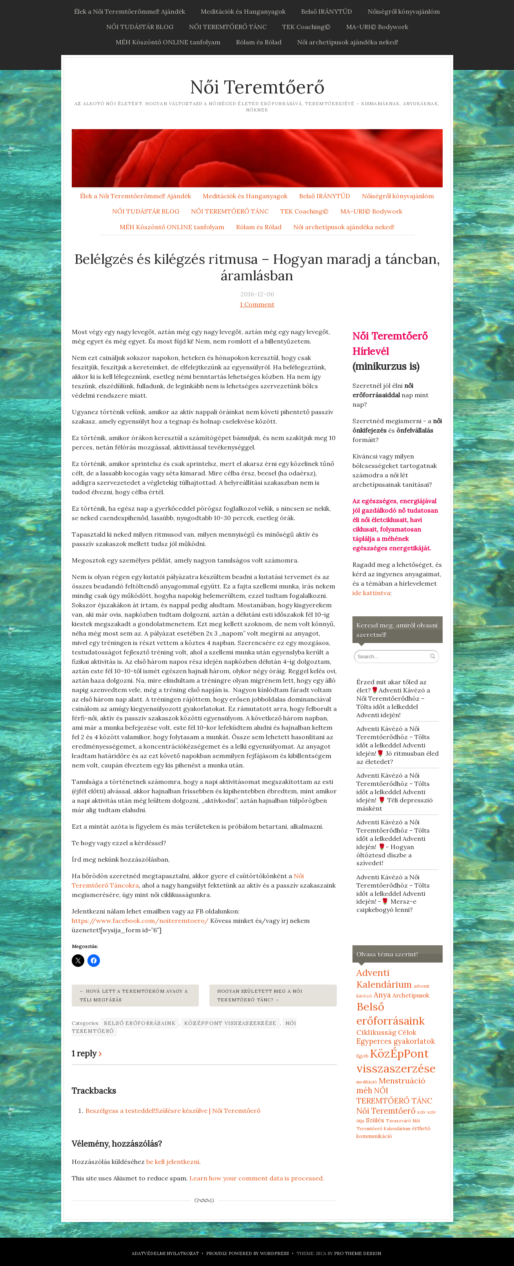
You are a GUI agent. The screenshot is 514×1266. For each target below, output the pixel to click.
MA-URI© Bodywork (377, 27)
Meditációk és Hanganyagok (243, 11)
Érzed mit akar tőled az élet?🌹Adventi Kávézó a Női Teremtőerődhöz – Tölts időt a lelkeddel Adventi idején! (393, 698)
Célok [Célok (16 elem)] (407, 1032)
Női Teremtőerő (257, 87)
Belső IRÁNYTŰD (326, 11)
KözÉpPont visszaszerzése (230, 1023)
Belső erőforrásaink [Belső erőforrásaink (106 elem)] (390, 1013)
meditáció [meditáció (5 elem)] (366, 1082)
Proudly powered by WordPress (247, 1253)
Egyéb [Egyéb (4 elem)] (362, 1056)
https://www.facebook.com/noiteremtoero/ (141, 920)
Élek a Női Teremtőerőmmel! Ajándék (129, 11)
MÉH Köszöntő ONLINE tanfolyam (168, 42)
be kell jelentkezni (172, 1162)
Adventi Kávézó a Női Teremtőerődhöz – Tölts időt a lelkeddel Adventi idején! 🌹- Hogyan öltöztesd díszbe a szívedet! (393, 842)
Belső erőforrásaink (140, 1023)
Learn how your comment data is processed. (256, 1178)
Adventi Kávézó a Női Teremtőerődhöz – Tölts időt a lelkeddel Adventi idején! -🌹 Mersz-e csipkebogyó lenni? (393, 893)
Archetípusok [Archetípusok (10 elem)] (410, 995)
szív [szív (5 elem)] (421, 1112)
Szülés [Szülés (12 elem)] (375, 1120)
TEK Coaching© (306, 27)
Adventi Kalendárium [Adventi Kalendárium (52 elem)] (384, 978)
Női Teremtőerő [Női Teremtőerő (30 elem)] (386, 1110)
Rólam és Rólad (259, 42)
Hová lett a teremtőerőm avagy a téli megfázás (134, 995)
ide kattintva (371, 593)
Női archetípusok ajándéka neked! (347, 42)
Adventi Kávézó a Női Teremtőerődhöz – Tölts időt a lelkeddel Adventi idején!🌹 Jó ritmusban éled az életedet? (397, 745)
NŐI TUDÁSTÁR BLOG (139, 27)
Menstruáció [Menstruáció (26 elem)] (402, 1080)
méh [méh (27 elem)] (364, 1090)
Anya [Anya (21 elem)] (382, 994)
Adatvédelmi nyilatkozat (165, 1253)
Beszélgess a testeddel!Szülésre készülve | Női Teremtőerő (172, 1110)
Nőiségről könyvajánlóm (404, 11)
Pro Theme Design (357, 1253)
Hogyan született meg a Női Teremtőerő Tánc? (259, 995)
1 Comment (257, 304)
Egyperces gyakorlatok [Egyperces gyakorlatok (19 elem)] (395, 1041)
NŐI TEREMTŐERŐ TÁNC (228, 27)
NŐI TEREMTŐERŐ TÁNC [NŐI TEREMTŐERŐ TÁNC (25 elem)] (394, 1095)
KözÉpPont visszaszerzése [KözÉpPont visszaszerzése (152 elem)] (396, 1061)
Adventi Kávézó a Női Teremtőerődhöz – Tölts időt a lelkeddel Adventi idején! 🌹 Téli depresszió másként (394, 791)
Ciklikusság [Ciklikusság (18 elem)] (376, 1032)
